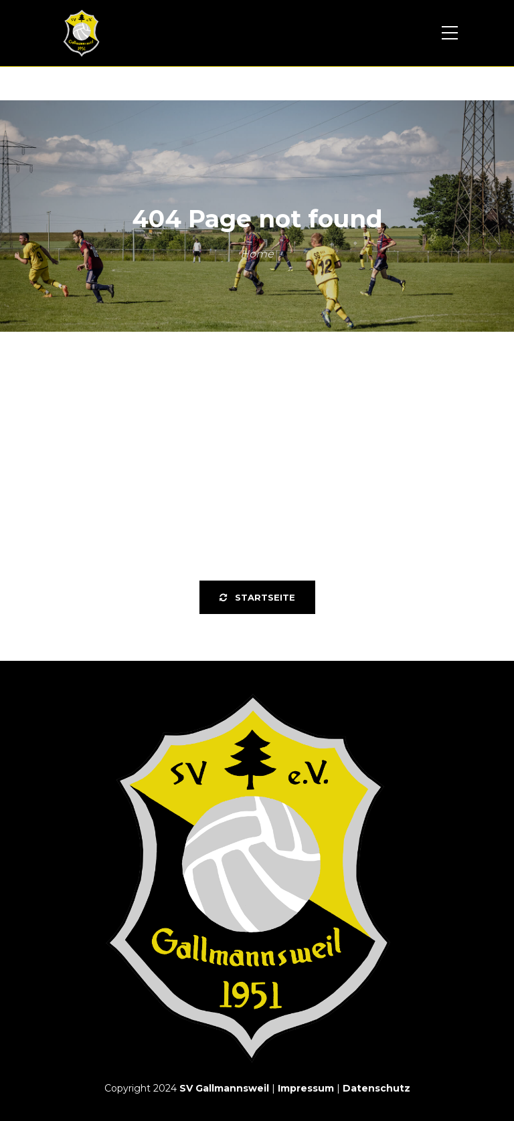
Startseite (257, 597)
